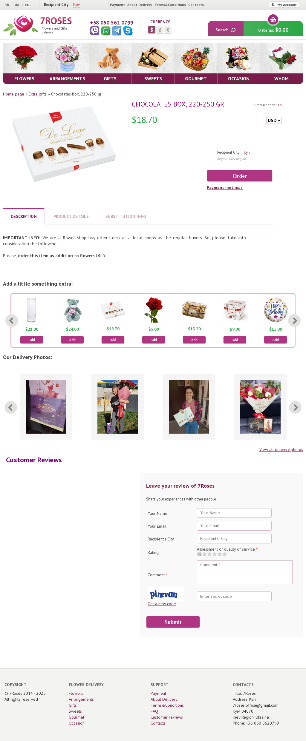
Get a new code (162, 603)
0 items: (273, 27)
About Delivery (139, 4)
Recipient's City (161, 539)
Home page (13, 94)
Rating (153, 552)
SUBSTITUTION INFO (125, 216)
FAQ (154, 711)
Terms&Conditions (170, 4)
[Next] (294, 320)
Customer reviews (167, 717)
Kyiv (76, 4)
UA (17, 4)
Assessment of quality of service (227, 549)
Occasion (77, 723)
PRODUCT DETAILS (71, 216)
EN (27, 4)
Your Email (157, 526)
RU (6, 4)
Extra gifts (38, 94)
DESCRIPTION (24, 216)
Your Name (157, 513)
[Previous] (11, 320)
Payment (117, 4)
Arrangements (81, 699)
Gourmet (76, 717)
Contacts (196, 4)
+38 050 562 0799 (111, 22)
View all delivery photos (281, 449)
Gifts (73, 705)
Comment (157, 575)
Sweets (75, 711)
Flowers (76, 693)
